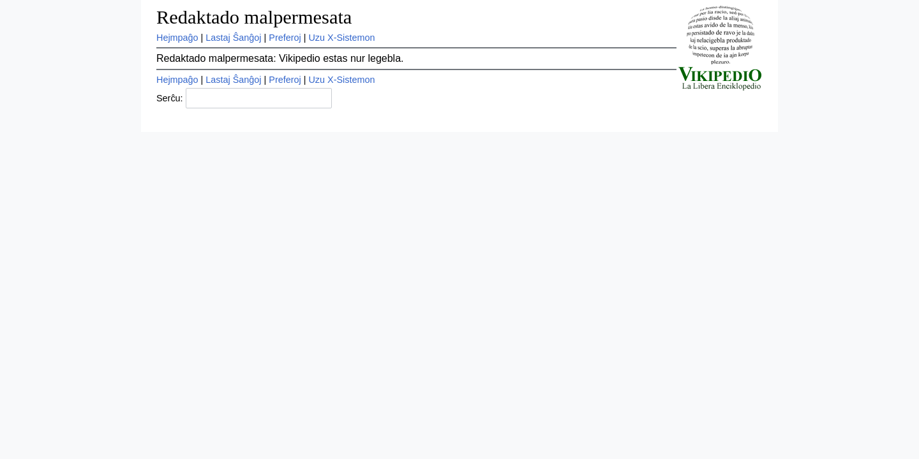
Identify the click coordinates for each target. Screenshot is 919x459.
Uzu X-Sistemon (341, 38)
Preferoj (285, 38)
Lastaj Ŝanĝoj (233, 38)
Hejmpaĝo (177, 38)
